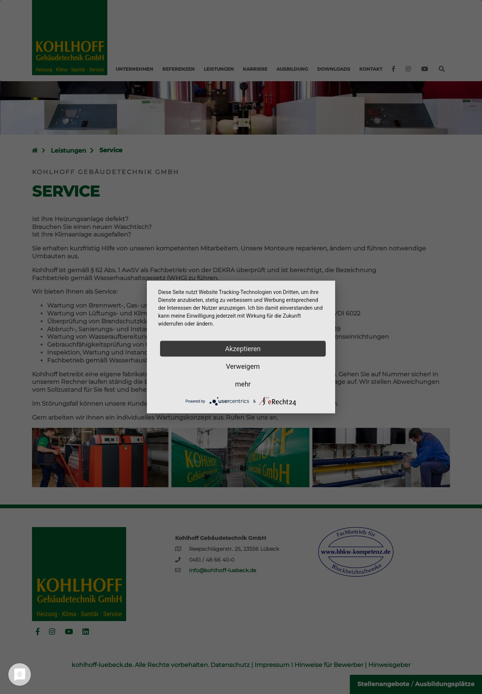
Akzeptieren (243, 349)
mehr (242, 384)
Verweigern (243, 366)
